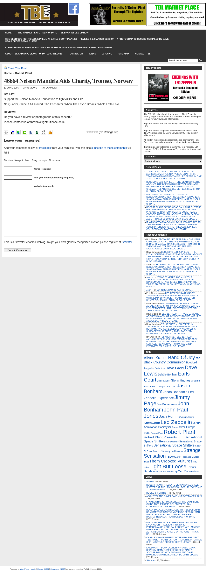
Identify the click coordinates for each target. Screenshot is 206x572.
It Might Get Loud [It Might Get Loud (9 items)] (166, 386)
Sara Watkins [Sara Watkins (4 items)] (172, 441)
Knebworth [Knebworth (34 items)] (152, 423)
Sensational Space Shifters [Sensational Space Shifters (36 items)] (174, 445)
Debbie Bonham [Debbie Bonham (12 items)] (167, 374)
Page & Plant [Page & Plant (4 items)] (157, 433)
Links (92, 54)
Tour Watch (75, 54)
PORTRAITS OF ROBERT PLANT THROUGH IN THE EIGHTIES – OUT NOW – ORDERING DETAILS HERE (58, 47)
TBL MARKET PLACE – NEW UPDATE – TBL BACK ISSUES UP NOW (53, 33)
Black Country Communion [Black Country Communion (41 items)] (165, 362)
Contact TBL (143, 54)
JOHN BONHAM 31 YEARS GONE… (175, 290)
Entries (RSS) (43, 569)
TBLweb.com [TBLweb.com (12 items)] (174, 456)
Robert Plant (23, 73)
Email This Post (17, 68)
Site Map (124, 54)
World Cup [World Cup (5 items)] (172, 471)
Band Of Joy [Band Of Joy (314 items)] (181, 357)
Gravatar (127, 250)
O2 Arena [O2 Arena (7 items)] (173, 427)
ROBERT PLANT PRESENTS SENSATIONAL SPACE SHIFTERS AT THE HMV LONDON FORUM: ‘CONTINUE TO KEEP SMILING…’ (174, 487)
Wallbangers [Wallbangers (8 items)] (160, 471)
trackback (45, 147)
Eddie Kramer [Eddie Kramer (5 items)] (163, 381)
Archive (107, 54)
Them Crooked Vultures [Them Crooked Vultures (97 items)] (170, 461)
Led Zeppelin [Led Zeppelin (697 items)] (176, 422)
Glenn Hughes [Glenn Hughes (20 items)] (180, 380)
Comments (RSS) (57, 569)
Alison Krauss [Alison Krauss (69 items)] (156, 358)
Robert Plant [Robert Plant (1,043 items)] (179, 432)
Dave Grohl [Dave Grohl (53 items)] (175, 368)
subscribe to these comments (109, 147)
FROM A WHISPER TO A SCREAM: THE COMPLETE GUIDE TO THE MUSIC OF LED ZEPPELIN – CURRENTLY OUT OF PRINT (172, 504)
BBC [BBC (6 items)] (198, 358)
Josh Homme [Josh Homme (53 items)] (170, 416)
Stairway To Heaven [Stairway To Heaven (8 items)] (172, 451)
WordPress (24, 569)
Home (8, 33)
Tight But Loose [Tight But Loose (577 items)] (167, 466)
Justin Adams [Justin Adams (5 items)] (187, 417)
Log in (33, 569)
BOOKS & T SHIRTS (156, 493)
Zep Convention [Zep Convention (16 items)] (188, 471)
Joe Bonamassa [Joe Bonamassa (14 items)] (167, 404)
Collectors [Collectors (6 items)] (160, 368)
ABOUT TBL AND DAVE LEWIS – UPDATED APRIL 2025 (33, 54)
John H (149, 277)
